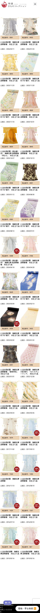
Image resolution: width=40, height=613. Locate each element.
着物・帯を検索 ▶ (27, 608)
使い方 (7, 603)
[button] (35, 4)
